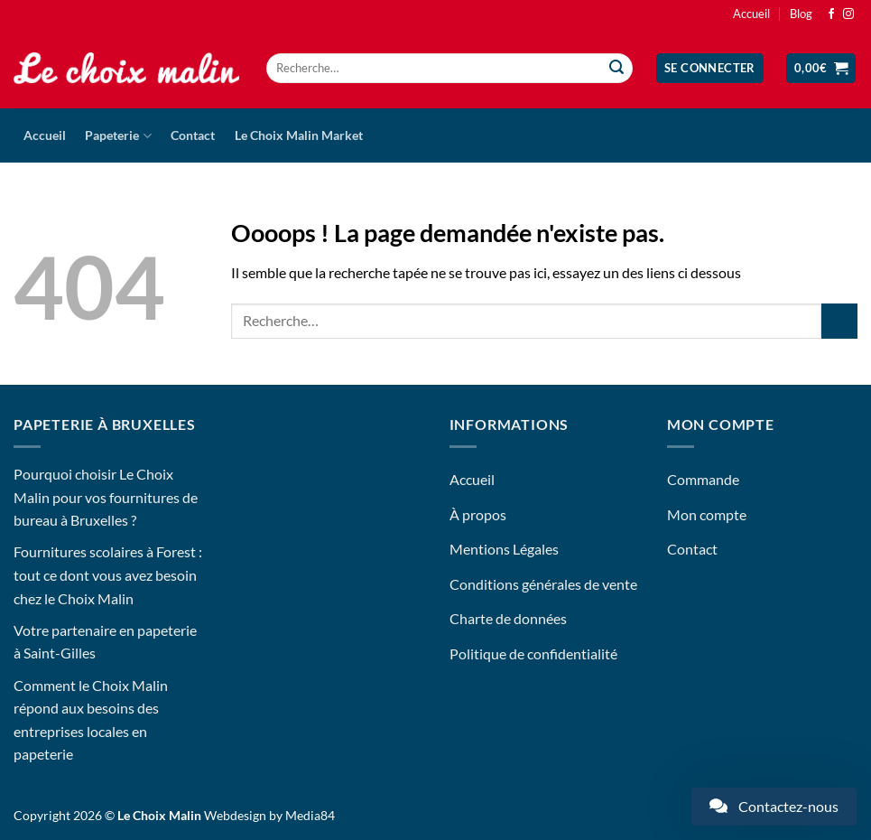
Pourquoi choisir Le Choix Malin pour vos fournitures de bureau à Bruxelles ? (106, 496)
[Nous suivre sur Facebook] (831, 14)
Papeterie (118, 136)
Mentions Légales (504, 548)
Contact (193, 135)
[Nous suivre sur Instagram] (848, 14)
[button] (710, 68)
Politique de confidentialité (533, 653)
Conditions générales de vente (543, 584)
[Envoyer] (616, 68)
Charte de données (508, 618)
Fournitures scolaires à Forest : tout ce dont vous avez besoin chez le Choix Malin (108, 574)
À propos (477, 514)
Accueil (751, 13)
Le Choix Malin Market (299, 135)
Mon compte (706, 514)
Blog (801, 13)
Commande (703, 479)
